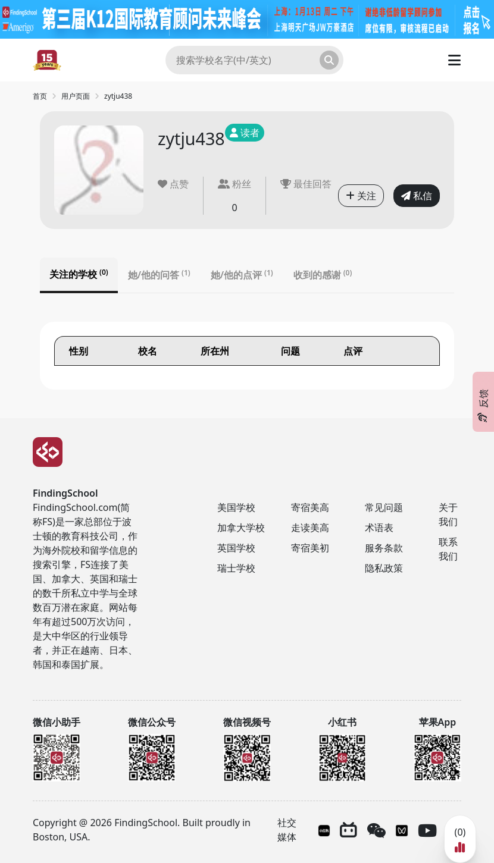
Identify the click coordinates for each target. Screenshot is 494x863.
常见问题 (384, 507)
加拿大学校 (241, 527)
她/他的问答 (159, 275)
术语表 (379, 527)
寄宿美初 (310, 547)
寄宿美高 (310, 507)
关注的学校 (78, 274)
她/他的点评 (242, 275)
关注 (361, 195)
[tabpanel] (247, 356)
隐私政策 (384, 568)
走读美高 (310, 527)
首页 (40, 96)
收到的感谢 (322, 275)
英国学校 (236, 547)
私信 (416, 195)
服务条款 (384, 547)
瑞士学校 (236, 568)
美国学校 (236, 507)
